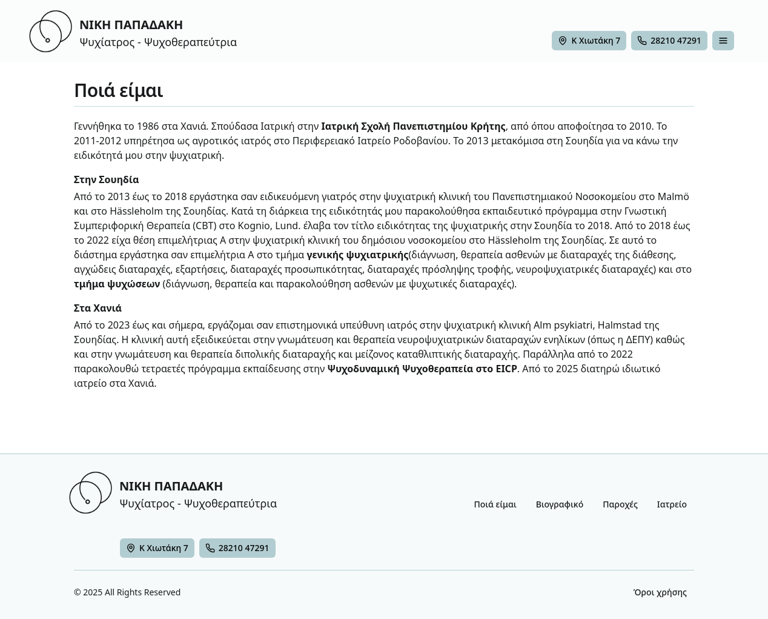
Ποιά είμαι (495, 504)
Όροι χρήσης (660, 592)
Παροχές (620, 504)
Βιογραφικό (560, 504)
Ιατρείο (672, 504)
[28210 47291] (669, 40)
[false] (723, 40)
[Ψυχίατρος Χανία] (157, 548)
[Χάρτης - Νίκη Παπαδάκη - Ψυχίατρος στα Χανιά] (589, 40)
